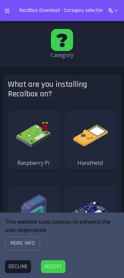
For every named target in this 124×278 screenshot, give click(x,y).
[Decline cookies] (18, 266)
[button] (22, 243)
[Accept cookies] (53, 266)
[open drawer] (7, 11)
